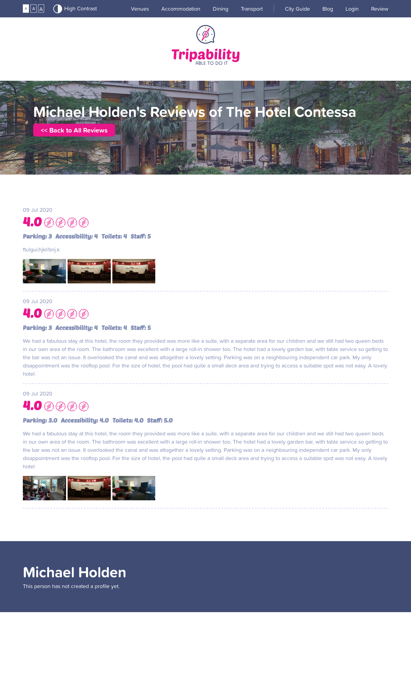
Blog (327, 9)
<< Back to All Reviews (74, 130)
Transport (252, 9)
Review (379, 9)
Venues (140, 9)
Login (352, 9)
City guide (297, 9)
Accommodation (180, 9)
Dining (220, 9)
